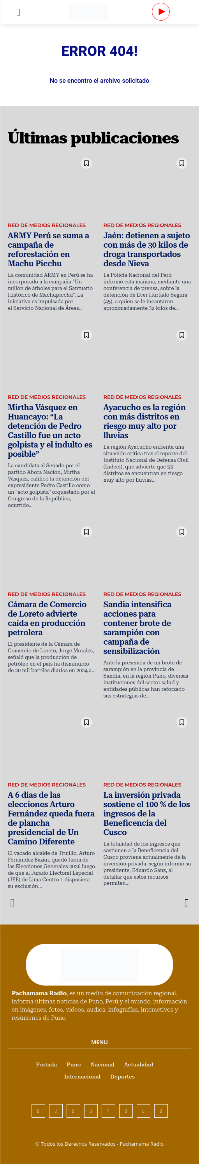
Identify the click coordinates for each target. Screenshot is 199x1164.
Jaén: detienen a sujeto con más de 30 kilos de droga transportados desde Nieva (147, 249)
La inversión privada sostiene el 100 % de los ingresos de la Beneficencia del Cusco (147, 813)
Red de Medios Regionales (47, 225)
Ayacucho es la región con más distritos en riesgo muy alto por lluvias (145, 421)
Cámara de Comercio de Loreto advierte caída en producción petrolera (47, 618)
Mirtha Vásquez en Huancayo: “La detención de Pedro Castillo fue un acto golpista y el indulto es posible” (50, 431)
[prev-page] (13, 903)
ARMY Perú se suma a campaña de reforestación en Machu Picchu (48, 249)
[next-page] (186, 903)
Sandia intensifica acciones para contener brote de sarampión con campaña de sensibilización (138, 628)
